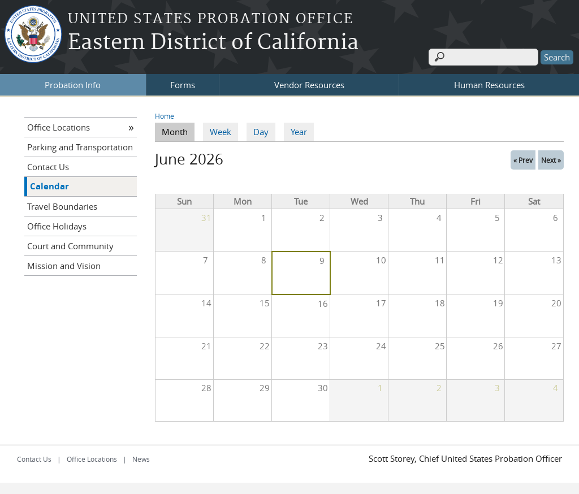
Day (261, 131)
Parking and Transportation (80, 146)
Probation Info (73, 84)
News (141, 458)
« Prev (523, 159)
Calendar (49, 186)
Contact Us (48, 166)
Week (220, 131)
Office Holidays (57, 225)
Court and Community (70, 245)
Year (299, 131)
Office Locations (58, 126)
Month (178, 131)
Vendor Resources (309, 84)
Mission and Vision (64, 265)
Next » (551, 159)
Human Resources (489, 84)
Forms (182, 84)
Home (164, 115)
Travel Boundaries (62, 205)
